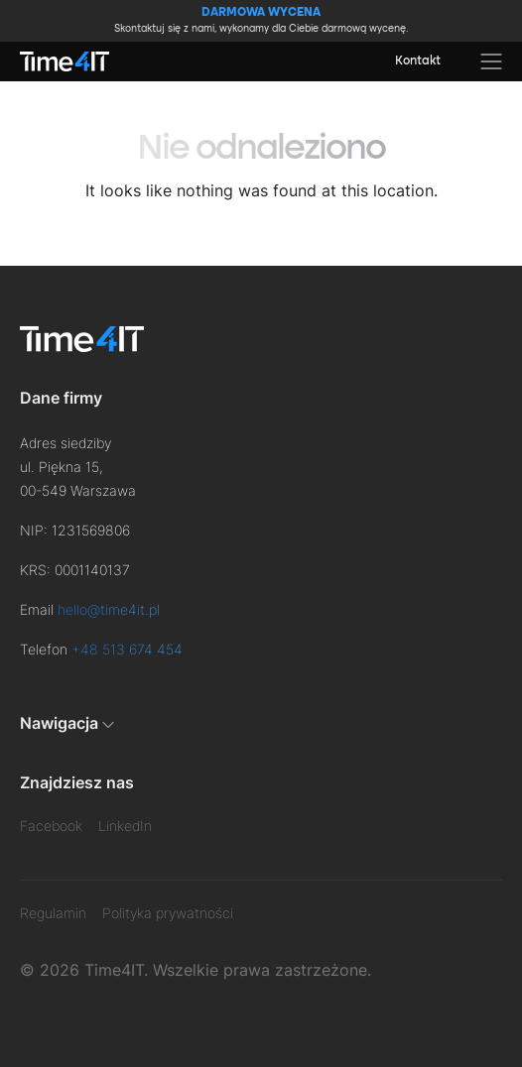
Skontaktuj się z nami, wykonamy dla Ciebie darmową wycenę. (260, 19)
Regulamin (53, 912)
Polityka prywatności (167, 912)
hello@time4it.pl (109, 609)
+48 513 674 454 (127, 649)
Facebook (51, 825)
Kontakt (418, 61)
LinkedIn (125, 825)
